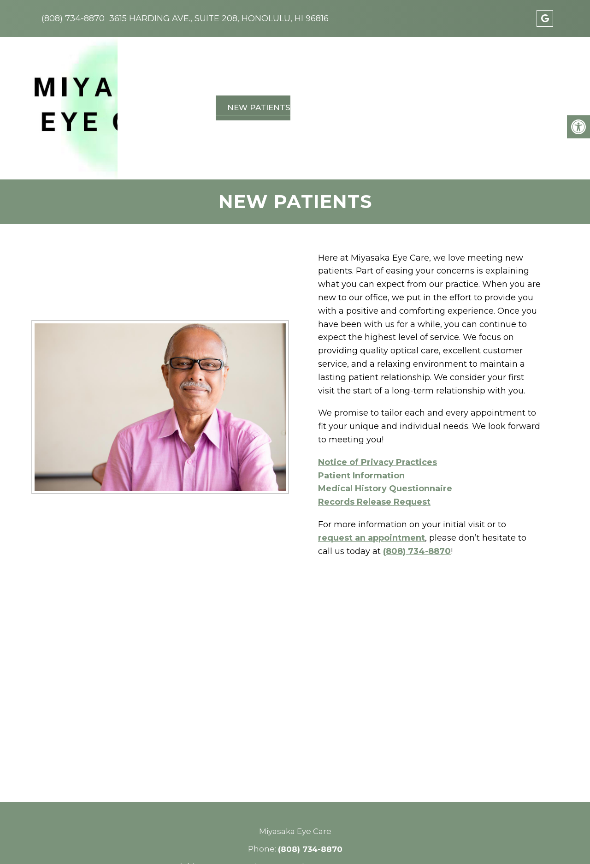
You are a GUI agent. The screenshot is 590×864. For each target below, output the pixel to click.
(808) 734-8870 (73, 18)
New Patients (255, 72)
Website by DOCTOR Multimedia (343, 843)
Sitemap (196, 843)
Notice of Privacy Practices (377, 391)
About (198, 72)
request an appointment (371, 467)
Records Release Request (374, 431)
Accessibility (244, 843)
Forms (544, 72)
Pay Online (442, 72)
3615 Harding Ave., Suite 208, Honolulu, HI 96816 (219, 18)
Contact (498, 72)
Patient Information (361, 404)
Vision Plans (378, 72)
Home (159, 72)
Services (318, 72)
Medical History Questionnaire (385, 418)
